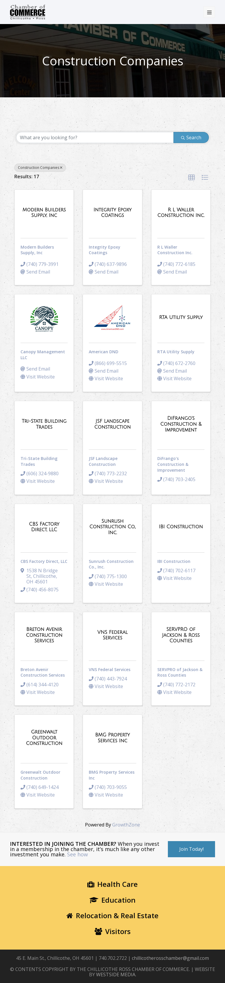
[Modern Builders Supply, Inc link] (44, 212)
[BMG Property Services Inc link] (112, 737)
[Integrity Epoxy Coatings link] (112, 212)
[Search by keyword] (95, 137)
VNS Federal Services (109, 669)
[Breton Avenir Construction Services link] (44, 635)
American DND (103, 351)
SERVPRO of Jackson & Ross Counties (179, 672)
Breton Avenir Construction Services (43, 672)
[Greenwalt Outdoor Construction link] (44, 737)
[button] (191, 178)
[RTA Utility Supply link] (181, 317)
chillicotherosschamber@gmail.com (170, 958)
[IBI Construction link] (181, 527)
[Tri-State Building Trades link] (44, 424)
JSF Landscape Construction (103, 461)
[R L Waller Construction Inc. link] (180, 212)
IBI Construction (173, 561)
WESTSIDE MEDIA (115, 974)
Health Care (112, 884)
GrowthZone (126, 824)
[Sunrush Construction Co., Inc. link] (112, 527)
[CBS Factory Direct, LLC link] (44, 527)
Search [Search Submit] (191, 137)
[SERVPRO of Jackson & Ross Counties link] (180, 635)
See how (77, 854)
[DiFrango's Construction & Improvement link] (180, 424)
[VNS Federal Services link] (112, 635)
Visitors (113, 931)
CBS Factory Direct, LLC (44, 561)
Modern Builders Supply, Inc (37, 250)
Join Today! (191, 849)
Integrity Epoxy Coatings (104, 250)
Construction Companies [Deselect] (40, 167)
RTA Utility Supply (176, 351)
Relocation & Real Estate (112, 915)
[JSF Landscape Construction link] (112, 424)
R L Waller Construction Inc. (174, 250)
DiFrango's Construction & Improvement (172, 464)
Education (112, 900)
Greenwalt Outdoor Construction (40, 775)
